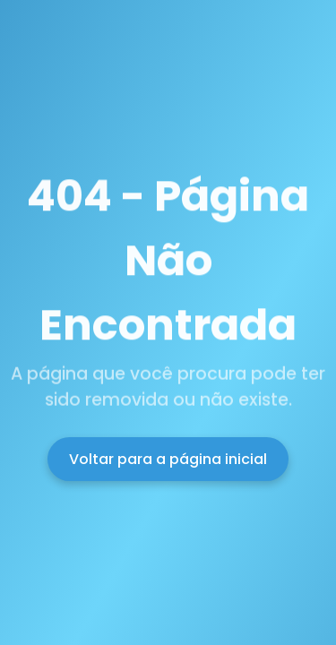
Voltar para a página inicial (168, 459)
